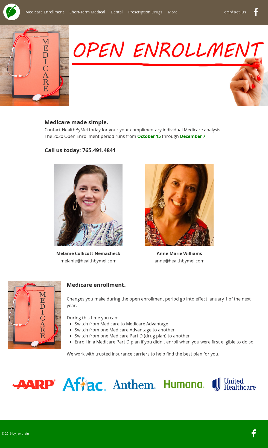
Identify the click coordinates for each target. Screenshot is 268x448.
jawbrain (23, 433)
